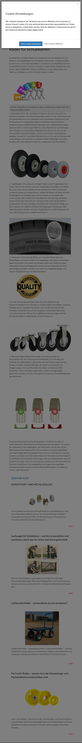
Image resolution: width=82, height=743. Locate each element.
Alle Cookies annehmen (31, 44)
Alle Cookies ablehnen (53, 43)
